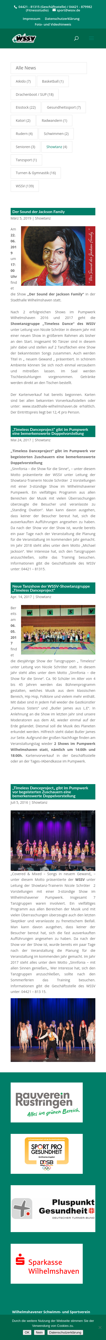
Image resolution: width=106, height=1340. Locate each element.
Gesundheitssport (61, 107)
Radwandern (52, 120)
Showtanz (43, 218)
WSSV (20, 186)
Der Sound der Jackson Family (38, 211)
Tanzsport (24, 160)
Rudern (22, 133)
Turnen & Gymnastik (32, 172)
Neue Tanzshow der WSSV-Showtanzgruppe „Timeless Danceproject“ (51, 588)
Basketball (50, 81)
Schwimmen (54, 133)
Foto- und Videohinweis (53, 25)
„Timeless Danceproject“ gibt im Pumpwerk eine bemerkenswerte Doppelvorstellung (50, 431)
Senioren (23, 146)
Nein (39, 1332)
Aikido (21, 81)
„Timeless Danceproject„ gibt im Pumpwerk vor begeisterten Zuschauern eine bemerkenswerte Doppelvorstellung (50, 791)
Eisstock (22, 107)
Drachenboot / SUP (31, 94)
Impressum (31, 19)
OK (27, 1332)
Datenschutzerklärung (62, 19)
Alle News (26, 68)
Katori (21, 120)
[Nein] (99, 1327)
